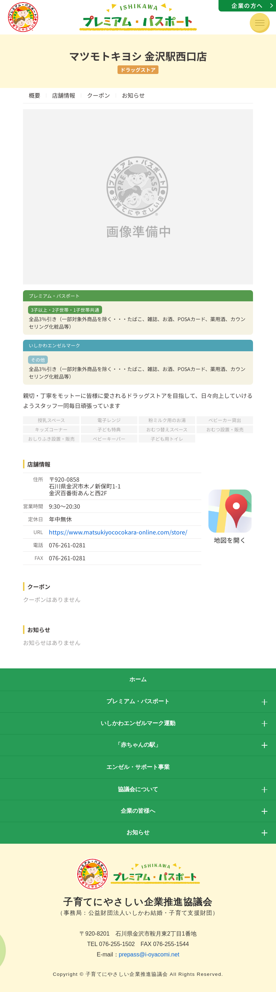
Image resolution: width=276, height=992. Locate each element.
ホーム (138, 679)
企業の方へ (247, 5)
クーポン (98, 95)
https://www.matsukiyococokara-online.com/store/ (118, 532)
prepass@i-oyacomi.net (149, 954)
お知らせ (133, 95)
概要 (34, 95)
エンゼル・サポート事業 (138, 767)
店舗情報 (63, 95)
